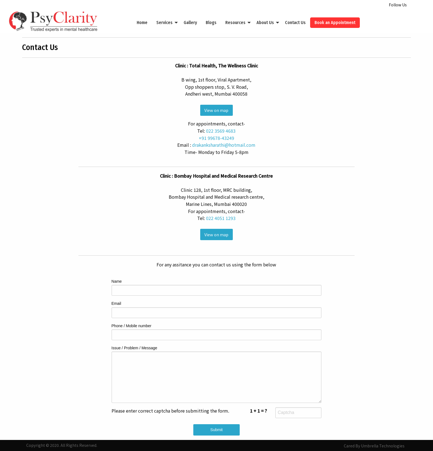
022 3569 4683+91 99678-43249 (217, 134)
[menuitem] (142, 22)
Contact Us (295, 22)
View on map (216, 110)
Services (164, 22)
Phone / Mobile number (217, 332)
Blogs (211, 22)
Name (217, 287)
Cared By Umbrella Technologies (374, 446)
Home (142, 22)
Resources (235, 22)
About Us (265, 22)
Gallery (190, 22)
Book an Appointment (335, 22)
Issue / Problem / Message (217, 374)
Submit (216, 430)
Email (217, 309)
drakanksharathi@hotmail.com (223, 144)
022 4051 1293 (221, 218)
